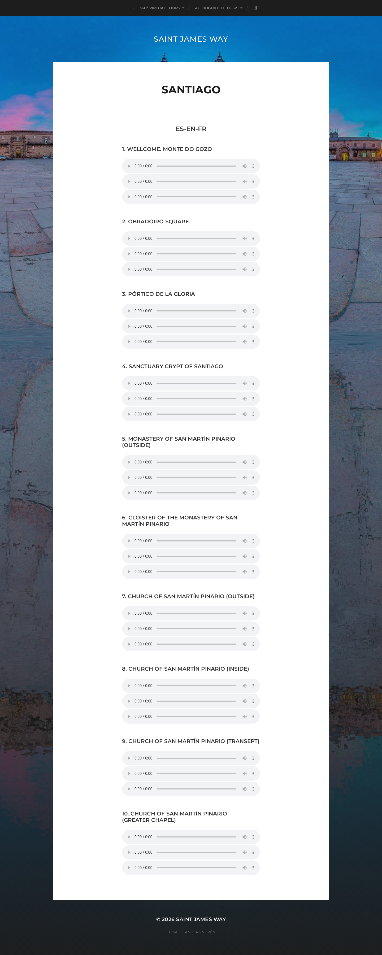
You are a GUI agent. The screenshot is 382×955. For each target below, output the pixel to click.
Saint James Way (191, 39)
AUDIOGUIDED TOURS (216, 8)
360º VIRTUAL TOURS (160, 8)
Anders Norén (200, 932)
